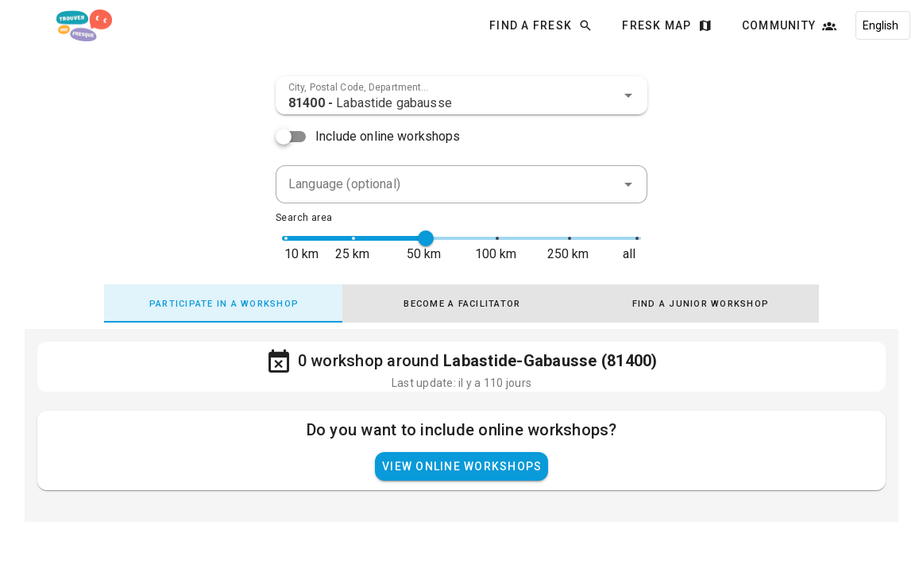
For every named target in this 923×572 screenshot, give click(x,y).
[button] (628, 95)
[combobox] (461, 95)
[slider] (426, 238)
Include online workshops (388, 136)
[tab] (223, 303)
